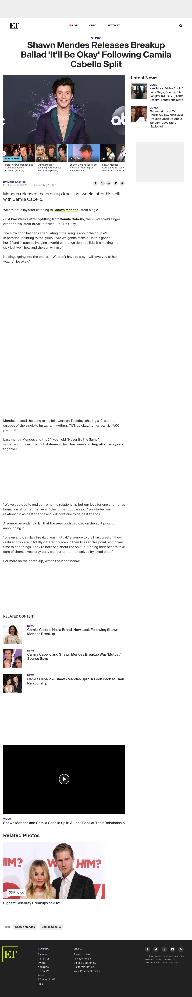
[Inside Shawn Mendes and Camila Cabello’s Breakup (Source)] (19, 159)
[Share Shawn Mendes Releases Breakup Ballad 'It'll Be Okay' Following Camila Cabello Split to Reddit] (109, 183)
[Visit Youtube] (172, 949)
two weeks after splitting (31, 219)
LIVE (75, 25)
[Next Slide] (125, 153)
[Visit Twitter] (156, 949)
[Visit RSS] (181, 949)
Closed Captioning (85, 963)
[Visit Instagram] (164, 949)
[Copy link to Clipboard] (122, 183)
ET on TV (43, 971)
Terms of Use (82, 955)
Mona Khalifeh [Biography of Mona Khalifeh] (16, 182)
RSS (40, 984)
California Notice (84, 967)
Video (92, 25)
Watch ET (114, 25)
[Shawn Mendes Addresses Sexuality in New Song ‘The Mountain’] (116, 159)
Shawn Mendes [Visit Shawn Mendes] (25, 927)
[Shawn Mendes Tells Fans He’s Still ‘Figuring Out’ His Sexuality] (83, 159)
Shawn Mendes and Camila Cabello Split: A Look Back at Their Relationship (64, 823)
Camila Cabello (72, 219)
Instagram (44, 959)
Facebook (44, 955)
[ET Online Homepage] (14, 26)
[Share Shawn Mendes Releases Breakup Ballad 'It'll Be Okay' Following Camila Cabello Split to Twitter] (102, 183)
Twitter (42, 963)
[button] (64, 779)
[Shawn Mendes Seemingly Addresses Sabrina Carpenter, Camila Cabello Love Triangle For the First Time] (51, 159)
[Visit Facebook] (147, 949)
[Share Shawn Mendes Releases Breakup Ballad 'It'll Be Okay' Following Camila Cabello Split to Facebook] (95, 183)
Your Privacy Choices (87, 971)
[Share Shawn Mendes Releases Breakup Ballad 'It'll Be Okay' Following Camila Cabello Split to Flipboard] (115, 183)
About (42, 975)
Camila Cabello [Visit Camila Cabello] (51, 927)
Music (96, 38)
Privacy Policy (82, 959)
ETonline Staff (46, 980)
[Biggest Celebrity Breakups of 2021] (64, 870)
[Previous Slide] (3, 153)
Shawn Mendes (66, 210)
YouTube (43, 967)
